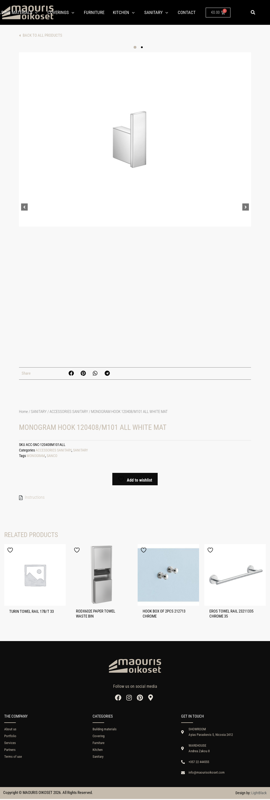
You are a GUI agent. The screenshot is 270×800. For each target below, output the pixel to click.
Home (23, 411)
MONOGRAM (36, 456)
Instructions (35, 497)
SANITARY (39, 411)
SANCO (52, 456)
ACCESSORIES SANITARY (69, 411)
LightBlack (259, 794)
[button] (253, 12)
